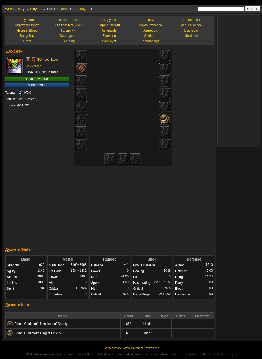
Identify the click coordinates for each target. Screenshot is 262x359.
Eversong (109, 36)
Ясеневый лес (191, 25)
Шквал (62, 9)
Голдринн (68, 30)
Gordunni (191, 36)
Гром (150, 20)
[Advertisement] (110, 205)
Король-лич (191, 20)
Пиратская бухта (27, 25)
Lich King (68, 41)
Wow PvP (152, 347)
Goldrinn (150, 36)
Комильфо (33, 66)
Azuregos (150, 30)
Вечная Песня (68, 20)
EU (49, 9)
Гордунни (109, 20)
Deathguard (68, 36)
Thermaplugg (150, 41)
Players (35, 9)
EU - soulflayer (47, 59)
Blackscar (191, 30)
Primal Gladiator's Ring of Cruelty (37, 333)
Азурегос (27, 20)
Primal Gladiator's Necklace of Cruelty (41, 324)
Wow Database (133, 347)
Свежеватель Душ (68, 25)
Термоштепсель (150, 25)
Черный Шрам (27, 30)
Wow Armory (14, 9)
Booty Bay (27, 36)
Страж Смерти (109, 25)
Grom (27, 41)
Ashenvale (109, 30)
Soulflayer (81, 9)
